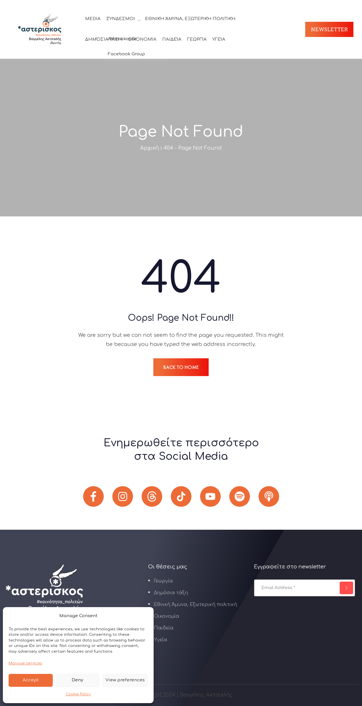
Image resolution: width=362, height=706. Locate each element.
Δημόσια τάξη (103, 39)
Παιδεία (171, 39)
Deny (77, 680)
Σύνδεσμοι (120, 18)
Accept (31, 680)
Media (93, 18)
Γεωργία (197, 39)
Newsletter (329, 29)
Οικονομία (142, 39)
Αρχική (149, 148)
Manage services (25, 663)
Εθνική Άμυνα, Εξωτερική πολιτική (190, 18)
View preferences (125, 680)
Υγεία (218, 39)
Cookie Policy (78, 694)
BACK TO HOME (181, 367)
